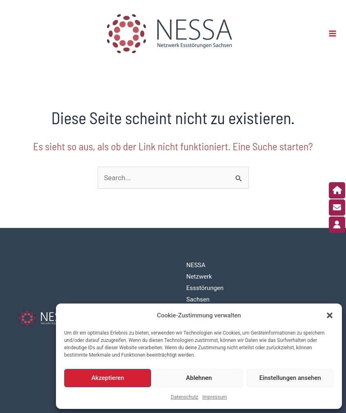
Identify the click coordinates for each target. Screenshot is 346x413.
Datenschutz (184, 397)
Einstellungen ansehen (290, 378)
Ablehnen (199, 378)
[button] (330, 315)
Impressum (214, 397)
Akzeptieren (108, 378)
